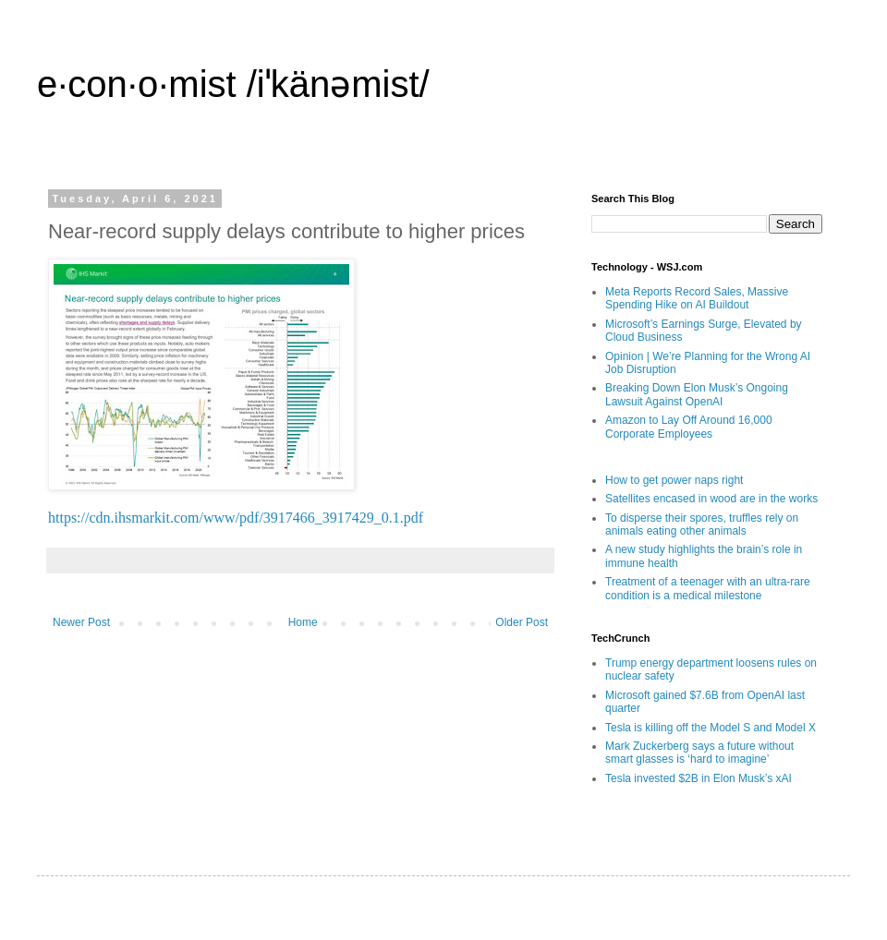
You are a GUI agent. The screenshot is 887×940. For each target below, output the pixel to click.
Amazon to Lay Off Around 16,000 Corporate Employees (688, 427)
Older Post (521, 622)
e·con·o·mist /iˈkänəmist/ (233, 84)
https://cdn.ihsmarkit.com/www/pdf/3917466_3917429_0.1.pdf (235, 517)
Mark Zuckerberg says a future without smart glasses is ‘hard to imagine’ (699, 752)
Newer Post (81, 622)
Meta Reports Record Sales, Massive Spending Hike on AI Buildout (696, 298)
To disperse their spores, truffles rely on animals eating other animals (701, 524)
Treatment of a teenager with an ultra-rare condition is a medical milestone (707, 588)
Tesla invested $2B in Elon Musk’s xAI (698, 778)
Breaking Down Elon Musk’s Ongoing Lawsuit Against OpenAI (696, 394)
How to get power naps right (674, 480)
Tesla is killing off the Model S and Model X (710, 727)
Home (303, 622)
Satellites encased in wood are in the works (711, 498)
